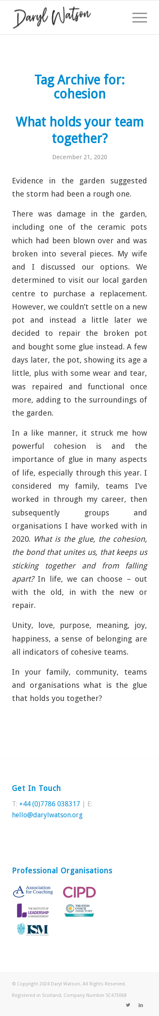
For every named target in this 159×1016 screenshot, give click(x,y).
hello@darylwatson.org (47, 815)
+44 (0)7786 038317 (49, 804)
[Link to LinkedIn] (140, 1005)
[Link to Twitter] (128, 1005)
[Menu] (135, 17)
